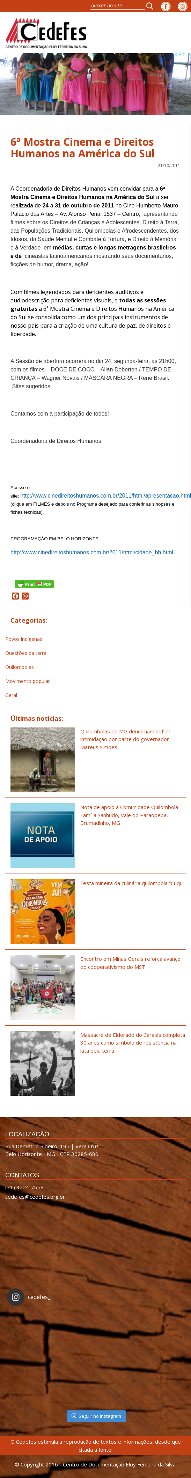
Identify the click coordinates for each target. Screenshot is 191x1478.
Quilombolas (19, 667)
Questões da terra (25, 653)
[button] (151, 6)
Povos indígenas (23, 639)
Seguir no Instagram (96, 1416)
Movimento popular (27, 681)
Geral (11, 695)
